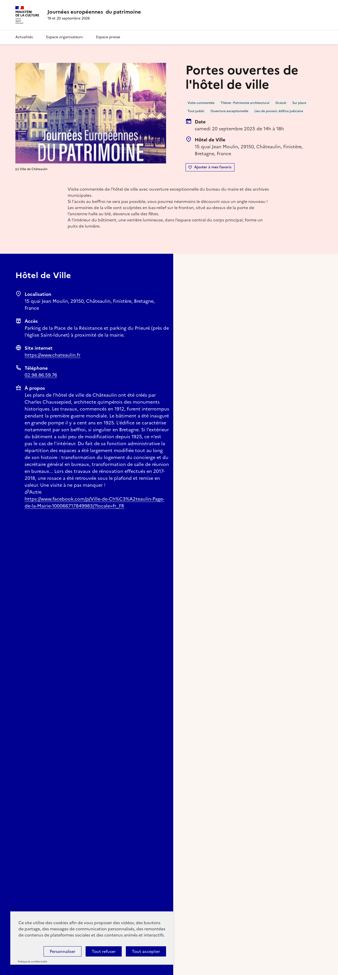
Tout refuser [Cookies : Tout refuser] (104, 951)
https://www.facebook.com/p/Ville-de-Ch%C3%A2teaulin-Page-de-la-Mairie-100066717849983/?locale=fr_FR (94, 502)
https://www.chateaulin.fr (52, 355)
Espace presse (108, 37)
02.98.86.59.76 (41, 375)
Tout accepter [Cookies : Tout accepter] (146, 951)
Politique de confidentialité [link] (32, 961)
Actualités (24, 37)
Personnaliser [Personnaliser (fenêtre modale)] (62, 951)
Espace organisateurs (64, 37)
